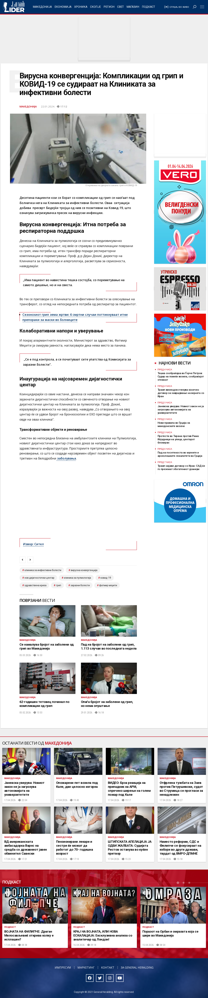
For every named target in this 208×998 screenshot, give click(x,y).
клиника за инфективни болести (43, 570)
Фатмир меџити (108, 585)
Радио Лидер (13, 7)
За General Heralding (137, 967)
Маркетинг (86, 967)
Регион (109, 6)
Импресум (63, 967)
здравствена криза (35, 585)
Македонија (42, 6)
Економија (63, 6)
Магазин (133, 6)
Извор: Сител (33, 544)
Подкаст (148, 6)
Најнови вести (175, 363)
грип (58, 585)
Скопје (95, 6)
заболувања (66, 458)
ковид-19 (105, 577)
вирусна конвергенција (84, 570)
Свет (120, 6)
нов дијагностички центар (39, 577)
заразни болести (80, 585)
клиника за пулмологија (77, 577)
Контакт (107, 967)
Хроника (80, 6)
